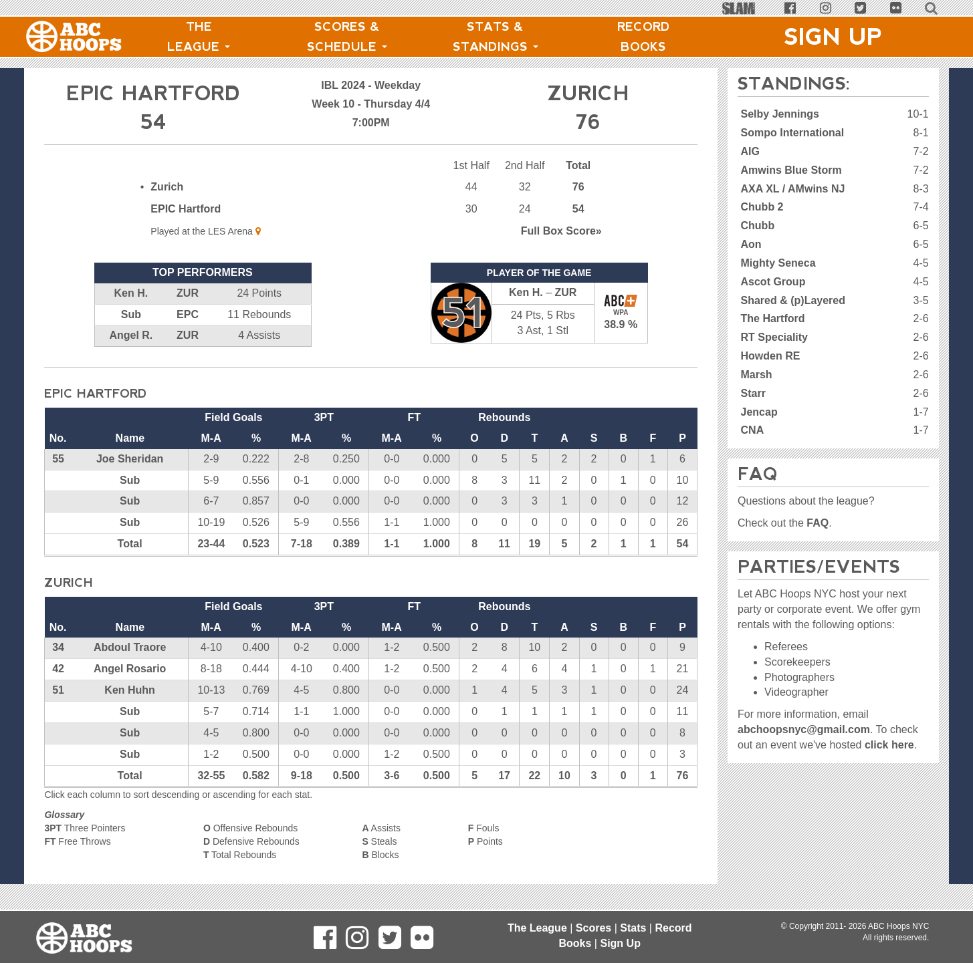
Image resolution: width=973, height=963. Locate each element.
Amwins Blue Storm (791, 170)
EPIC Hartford (185, 209)
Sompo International (793, 132)
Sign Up (833, 36)
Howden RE (770, 356)
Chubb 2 (762, 207)
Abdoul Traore (130, 647)
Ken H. (131, 293)
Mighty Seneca (778, 263)
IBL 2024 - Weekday (371, 85)
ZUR (188, 293)
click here (889, 744)
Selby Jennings (780, 114)
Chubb (758, 225)
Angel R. (130, 335)
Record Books (643, 36)
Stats (633, 928)
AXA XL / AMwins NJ (793, 188)
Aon (751, 244)
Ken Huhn (129, 690)
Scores (593, 928)
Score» (561, 231)
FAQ (817, 523)
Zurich (166, 186)
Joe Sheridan (129, 458)
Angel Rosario (130, 668)
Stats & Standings (495, 36)
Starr (753, 393)
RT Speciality (774, 337)
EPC (188, 314)
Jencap (759, 412)
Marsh (756, 374)
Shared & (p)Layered (793, 300)
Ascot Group (773, 281)
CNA (752, 430)
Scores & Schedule (347, 36)
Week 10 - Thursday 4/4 (371, 104)
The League (198, 36)
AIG (750, 151)
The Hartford (773, 318)
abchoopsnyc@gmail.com (804, 729)
